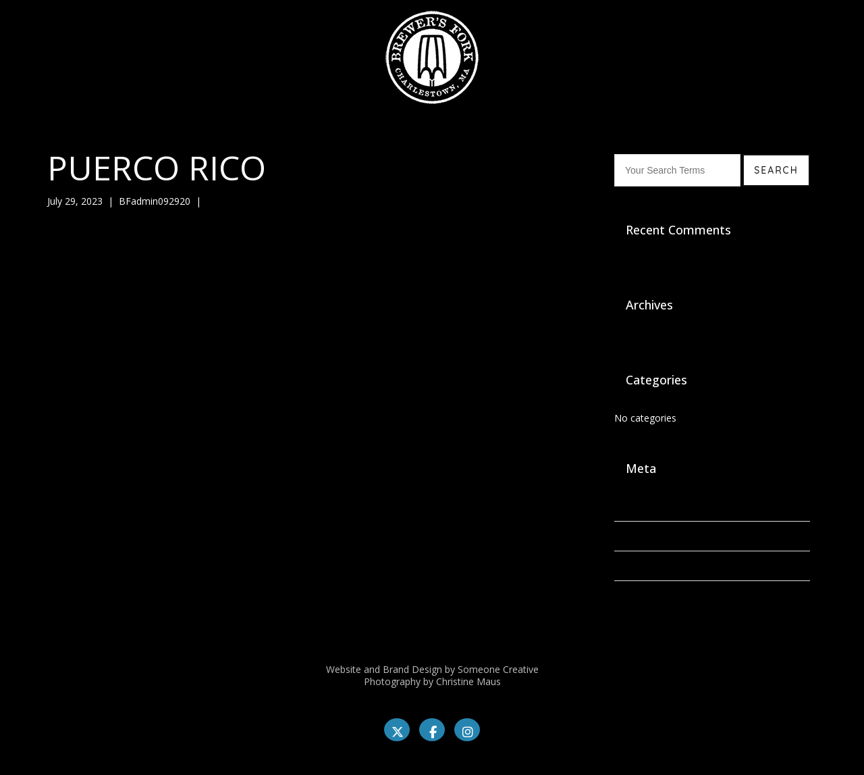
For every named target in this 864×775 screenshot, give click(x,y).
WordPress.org (646, 595)
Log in (627, 506)
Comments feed (649, 565)
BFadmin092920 (154, 201)
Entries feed (640, 536)
